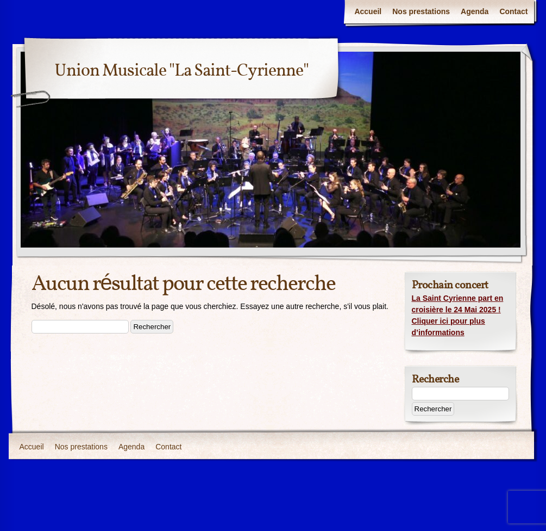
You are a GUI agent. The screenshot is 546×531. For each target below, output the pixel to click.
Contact (513, 11)
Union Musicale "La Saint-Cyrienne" (181, 71)
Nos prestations (421, 11)
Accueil (367, 11)
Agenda (474, 11)
